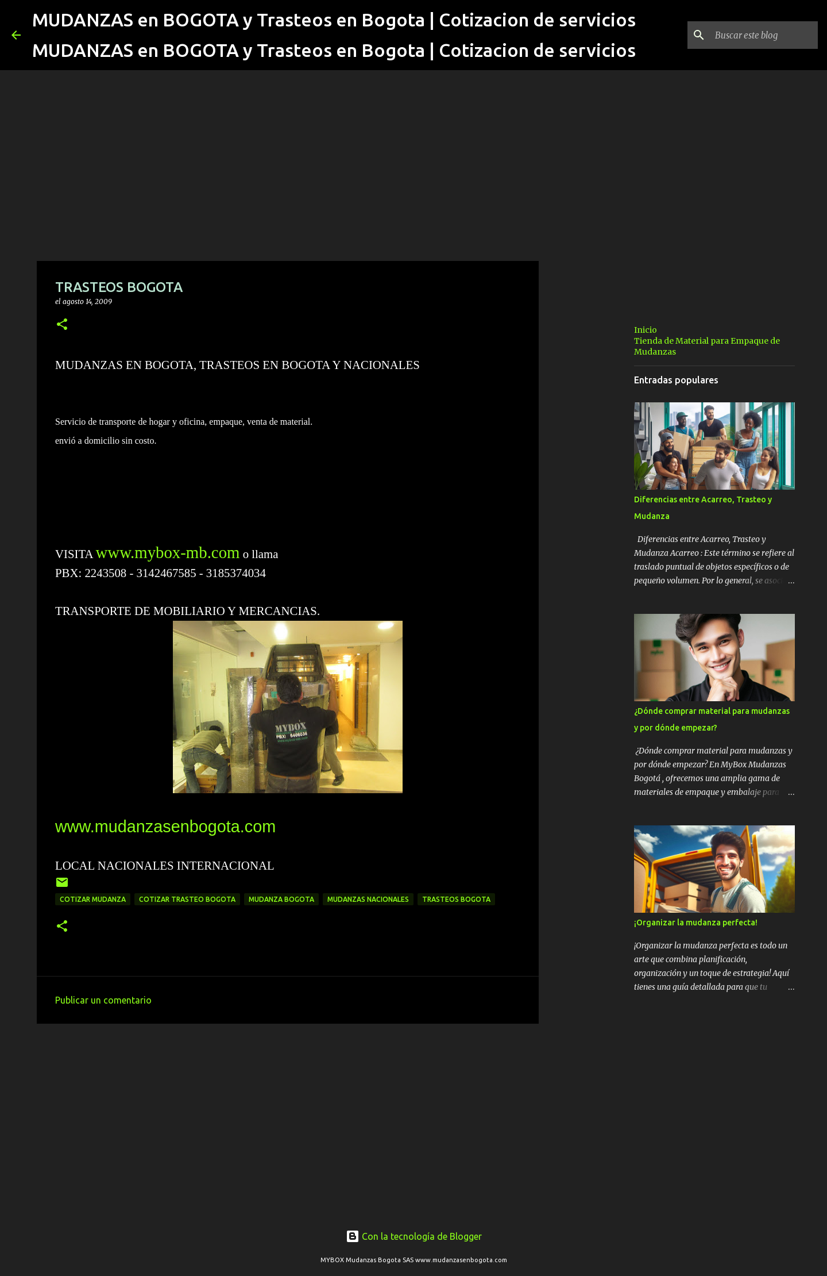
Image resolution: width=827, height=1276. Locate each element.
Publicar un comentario (103, 1000)
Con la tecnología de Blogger (414, 1236)
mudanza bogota (281, 899)
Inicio (645, 330)
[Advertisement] (287, 1121)
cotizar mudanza (93, 899)
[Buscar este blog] (757, 35)
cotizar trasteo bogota (187, 899)
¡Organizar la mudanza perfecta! (696, 922)
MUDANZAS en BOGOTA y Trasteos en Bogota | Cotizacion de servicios (334, 19)
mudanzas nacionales (368, 899)
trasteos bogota (456, 899)
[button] (62, 325)
